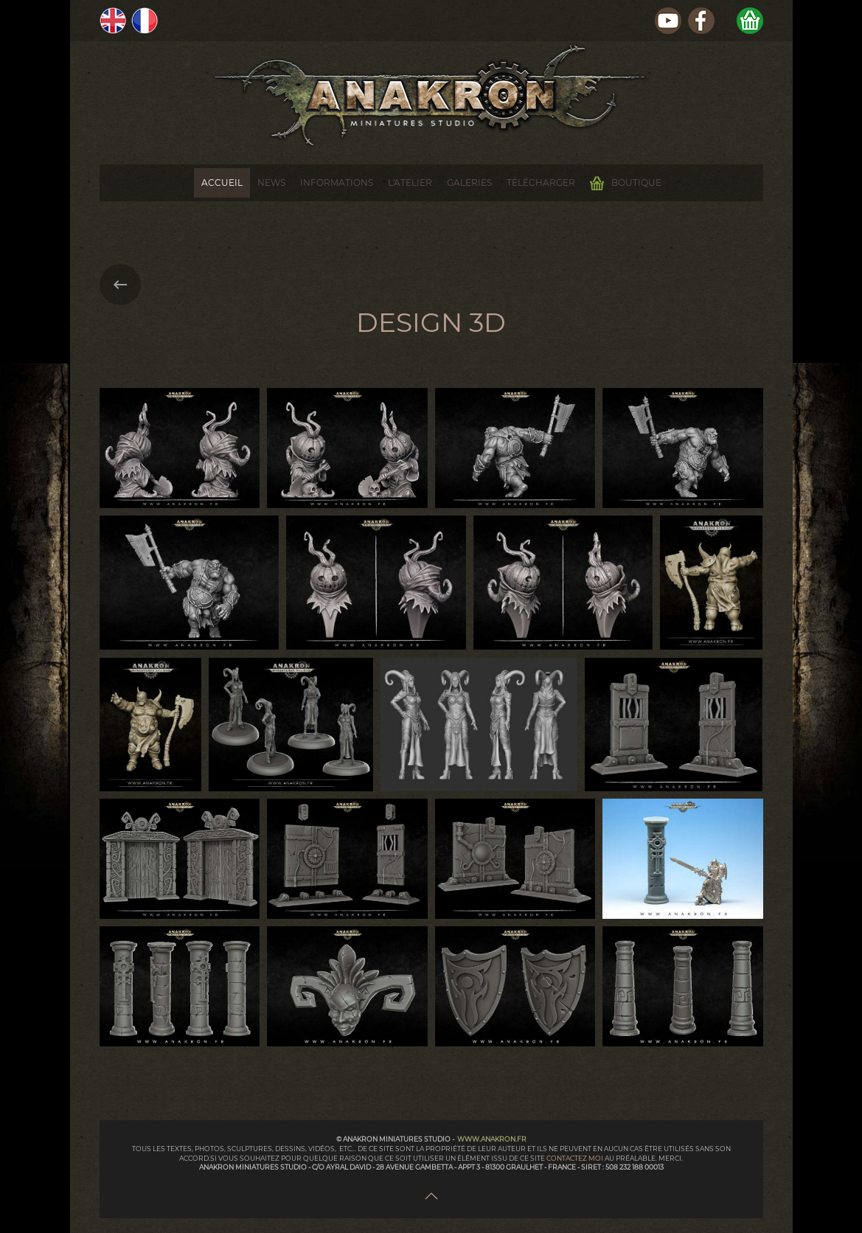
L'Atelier (410, 182)
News (271, 182)
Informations (336, 182)
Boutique (625, 183)
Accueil (222, 182)
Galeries (469, 182)
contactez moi (575, 1158)
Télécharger (541, 182)
